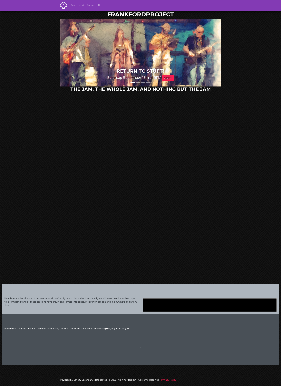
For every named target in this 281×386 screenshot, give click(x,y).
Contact (91, 5)
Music (81, 5)
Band (73, 5)
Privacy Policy (168, 380)
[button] (72, 52)
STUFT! (168, 78)
